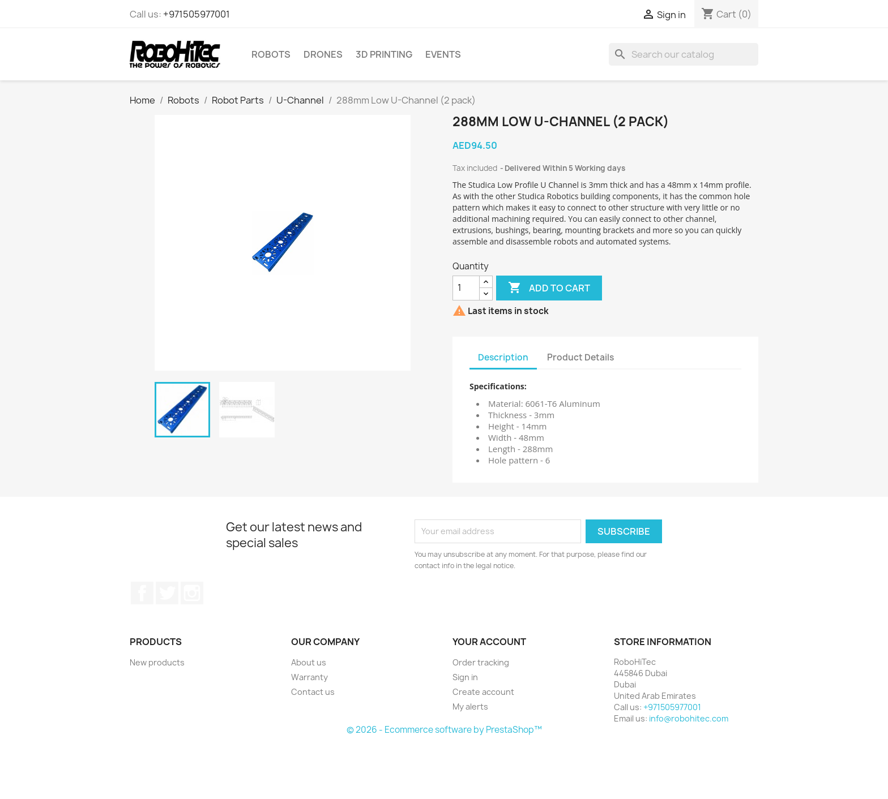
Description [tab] (503, 357)
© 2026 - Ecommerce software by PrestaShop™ (444, 730)
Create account (483, 691)
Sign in (465, 677)
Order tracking (480, 662)
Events (443, 54)
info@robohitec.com (688, 718)
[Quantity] (466, 288)
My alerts (470, 706)
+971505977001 (196, 14)
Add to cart (549, 288)
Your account (489, 641)
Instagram (192, 593)
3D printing (384, 54)
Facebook (142, 593)
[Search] (683, 54)
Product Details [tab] (580, 357)
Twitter (167, 593)
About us (308, 662)
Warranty (309, 677)
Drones (323, 54)
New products (157, 662)
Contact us (313, 691)
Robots (271, 54)
